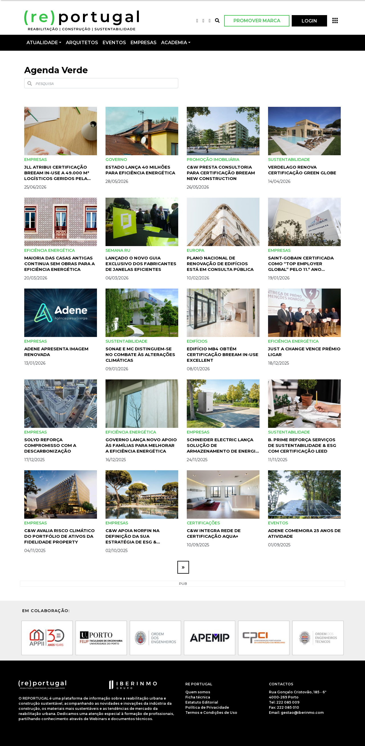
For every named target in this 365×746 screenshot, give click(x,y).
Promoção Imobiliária (213, 159)
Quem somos (197, 692)
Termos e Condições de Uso (211, 712)
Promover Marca (257, 20)
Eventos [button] (114, 42)
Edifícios (197, 341)
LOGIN (309, 21)
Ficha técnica (197, 697)
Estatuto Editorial (201, 702)
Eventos (278, 523)
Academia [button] (174, 42)
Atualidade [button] (42, 42)
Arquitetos (82, 42)
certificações (203, 523)
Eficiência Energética (49, 250)
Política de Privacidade (207, 707)
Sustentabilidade (289, 159)
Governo (116, 159)
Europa (195, 250)
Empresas (144, 42)
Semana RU (118, 250)
